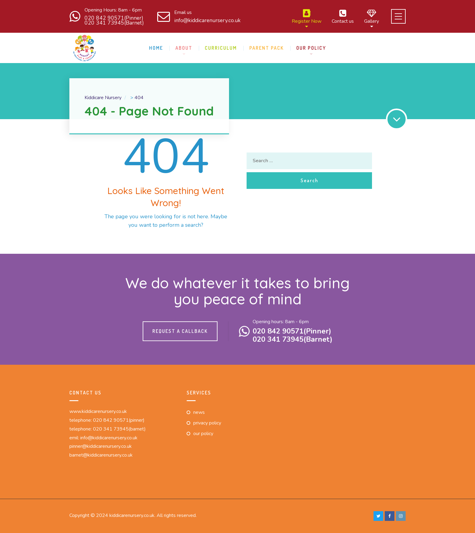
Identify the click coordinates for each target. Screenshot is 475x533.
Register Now (306, 16)
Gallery (371, 16)
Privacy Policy (207, 423)
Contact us (343, 16)
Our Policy (311, 48)
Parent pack (266, 48)
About (183, 48)
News (199, 412)
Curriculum (221, 48)
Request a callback (180, 331)
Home (156, 48)
